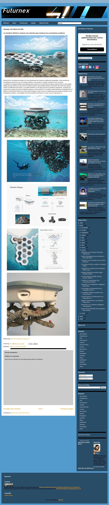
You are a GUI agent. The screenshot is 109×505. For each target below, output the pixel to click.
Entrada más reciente (11, 409)
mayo (83, 242)
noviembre (85, 227)
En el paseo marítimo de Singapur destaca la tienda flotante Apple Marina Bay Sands (96, 121)
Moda (81, 358)
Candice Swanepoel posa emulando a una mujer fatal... (92, 257)
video (81, 366)
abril (83, 245)
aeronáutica (83, 334)
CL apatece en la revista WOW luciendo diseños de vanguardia (97, 190)
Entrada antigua (67, 409)
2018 (81, 319)
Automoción (83, 340)
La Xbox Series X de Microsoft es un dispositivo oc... (92, 297)
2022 (81, 223)
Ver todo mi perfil (99, 466)
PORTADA (6, 23)
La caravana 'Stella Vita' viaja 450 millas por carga (96, 147)
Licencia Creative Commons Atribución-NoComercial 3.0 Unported (59, 487)
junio (83, 240)
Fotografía (83, 353)
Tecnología (23, 346)
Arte (81, 338)
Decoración (83, 349)
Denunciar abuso (84, 435)
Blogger (60, 500)
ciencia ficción (84, 344)
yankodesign (14, 339)
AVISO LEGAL (8, 495)
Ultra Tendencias (24, 339)
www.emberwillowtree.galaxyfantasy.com (68, 488)
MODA (14, 23)
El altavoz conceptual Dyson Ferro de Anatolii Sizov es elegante (96, 105)
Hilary (97, 453)
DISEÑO (33, 23)
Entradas (82, 375)
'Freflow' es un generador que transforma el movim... (90, 281)
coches (82, 347)
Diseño (11, 346)
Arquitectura (83, 336)
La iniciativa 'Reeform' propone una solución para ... (92, 293)
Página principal (84, 440)
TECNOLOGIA (23, 23)
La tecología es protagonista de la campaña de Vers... (91, 289)
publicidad (83, 360)
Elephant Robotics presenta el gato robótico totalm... (92, 273)
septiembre (85, 232)
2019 (81, 316)
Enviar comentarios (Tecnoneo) (20, 413)
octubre (84, 230)
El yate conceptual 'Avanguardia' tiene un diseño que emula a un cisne (97, 161)
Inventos (16, 346)
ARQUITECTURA (44, 23)
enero (83, 313)
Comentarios (84, 378)
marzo (84, 247)
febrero (84, 250)
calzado (82, 342)
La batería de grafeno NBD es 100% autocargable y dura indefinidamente (96, 204)
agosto (84, 235)
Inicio (40, 409)
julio (83, 237)
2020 (81, 225)
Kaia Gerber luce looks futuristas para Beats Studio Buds (96, 78)
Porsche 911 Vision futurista (96, 134)
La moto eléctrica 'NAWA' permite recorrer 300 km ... (91, 277)
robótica (82, 362)
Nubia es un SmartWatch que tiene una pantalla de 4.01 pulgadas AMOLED (96, 175)
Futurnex (15, 10)
